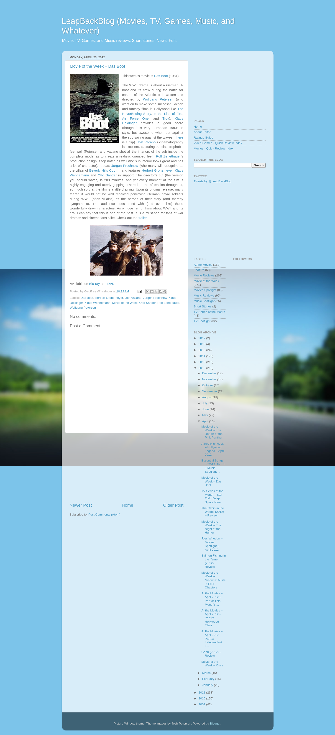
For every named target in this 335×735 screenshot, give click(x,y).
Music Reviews (204, 295)
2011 (202, 692)
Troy (165, 118)
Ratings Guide (203, 137)
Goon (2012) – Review (211, 653)
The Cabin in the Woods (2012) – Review (212, 511)
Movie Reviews (204, 275)
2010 (202, 698)
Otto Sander (107, 175)
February (208, 679)
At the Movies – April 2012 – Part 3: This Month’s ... (211, 599)
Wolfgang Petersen (158, 99)
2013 (202, 362)
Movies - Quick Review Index (213, 148)
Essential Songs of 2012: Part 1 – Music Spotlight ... (213, 466)
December (209, 373)
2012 (202, 368)
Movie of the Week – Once (212, 663)
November (209, 379)
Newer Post (81, 505)
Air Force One (135, 118)
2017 (202, 338)
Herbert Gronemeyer (157, 170)
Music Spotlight (204, 301)
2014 (202, 356)
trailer (142, 218)
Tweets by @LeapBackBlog (212, 181)
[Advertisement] (126, 467)
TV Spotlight (202, 321)
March (207, 673)
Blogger (215, 723)
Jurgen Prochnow (124, 166)
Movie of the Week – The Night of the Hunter (211, 527)
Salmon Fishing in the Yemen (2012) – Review (213, 561)
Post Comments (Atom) (104, 514)
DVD (110, 284)
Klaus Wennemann (97, 302)
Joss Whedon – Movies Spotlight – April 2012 (211, 544)
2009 (202, 704)
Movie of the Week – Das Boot (97, 66)
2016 (202, 344)
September (210, 391)
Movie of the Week (125, 302)
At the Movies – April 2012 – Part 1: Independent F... (211, 638)
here (179, 137)
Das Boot (161, 76)
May (205, 415)
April (205, 421)
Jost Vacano (146, 142)
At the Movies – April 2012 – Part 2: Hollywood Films (211, 618)
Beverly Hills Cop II (103, 170)
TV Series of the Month (209, 312)
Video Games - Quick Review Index (218, 143)
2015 (202, 350)
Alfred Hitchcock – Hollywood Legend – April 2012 (212, 449)
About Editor (202, 132)
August (207, 397)
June (206, 409)
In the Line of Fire (167, 114)
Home (127, 505)
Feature (199, 270)
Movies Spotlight (205, 290)
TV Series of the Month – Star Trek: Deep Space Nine (212, 496)
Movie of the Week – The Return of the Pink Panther (211, 432)
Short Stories (203, 306)
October (208, 385)
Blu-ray (94, 284)
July (205, 403)
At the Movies (203, 264)
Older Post (173, 505)
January (208, 685)
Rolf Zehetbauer (168, 156)
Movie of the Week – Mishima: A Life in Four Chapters (213, 580)
